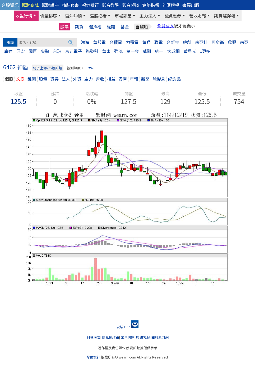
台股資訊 (10, 5)
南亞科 (201, 42)
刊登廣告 (93, 337)
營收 (100, 79)
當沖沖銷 (73, 16)
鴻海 (85, 42)
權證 (111, 26)
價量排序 (48, 16)
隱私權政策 (110, 337)
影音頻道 (130, 5)
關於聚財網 (160, 337)
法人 (66, 79)
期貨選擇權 (224, 16)
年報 (134, 79)
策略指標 (150, 5)
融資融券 (172, 16)
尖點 (45, 51)
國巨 (33, 51)
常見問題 (128, 337)
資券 (54, 79)
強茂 (118, 51)
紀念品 (174, 79)
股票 (64, 26)
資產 (122, 79)
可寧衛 (217, 42)
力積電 (132, 42)
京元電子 (73, 51)
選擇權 (95, 26)
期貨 (79, 26)
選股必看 (98, 16)
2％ (91, 67)
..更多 (205, 51)
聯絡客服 (143, 337)
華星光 (189, 51)
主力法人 (148, 16)
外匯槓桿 (170, 5)
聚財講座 (50, 5)
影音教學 (110, 5)
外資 (77, 79)
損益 (111, 79)
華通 (146, 42)
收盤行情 (23, 16)
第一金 (132, 51)
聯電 (158, 42)
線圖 (31, 79)
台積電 (115, 42)
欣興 (232, 42)
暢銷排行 (90, 5)
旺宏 (20, 51)
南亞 (244, 42)
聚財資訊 (93, 357)
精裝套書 (70, 5)
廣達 (8, 51)
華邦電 (99, 42)
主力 (88, 79)
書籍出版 (190, 5)
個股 (9, 79)
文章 (20, 79)
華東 (106, 51)
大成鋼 (173, 51)
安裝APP (127, 326)
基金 (125, 26)
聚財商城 (30, 5)
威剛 (147, 51)
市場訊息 (123, 16)
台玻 (57, 51)
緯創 (187, 42)
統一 (159, 51)
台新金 (172, 42)
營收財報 (197, 16)
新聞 (145, 79)
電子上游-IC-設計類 (47, 67)
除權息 (158, 79)
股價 (43, 79)
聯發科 (92, 51)
